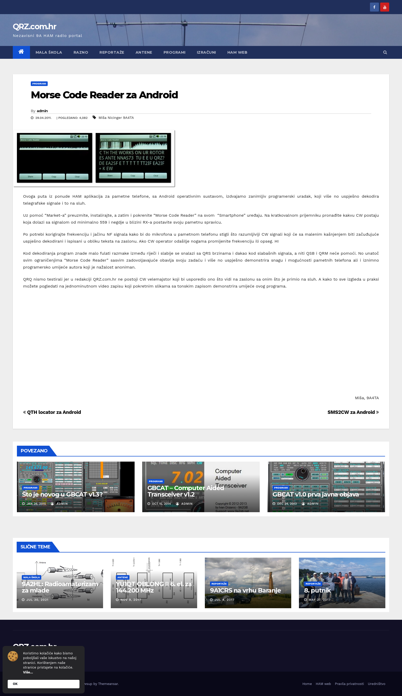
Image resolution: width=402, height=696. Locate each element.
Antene (144, 52)
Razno (81, 52)
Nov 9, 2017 (130, 600)
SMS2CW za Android (353, 412)
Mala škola (49, 52)
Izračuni (206, 52)
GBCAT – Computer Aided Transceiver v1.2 (185, 491)
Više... (28, 672)
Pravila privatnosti (349, 684)
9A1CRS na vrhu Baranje (245, 590)
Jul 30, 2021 (37, 600)
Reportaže (111, 52)
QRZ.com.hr (34, 26)
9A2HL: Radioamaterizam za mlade (60, 587)
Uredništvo (376, 684)
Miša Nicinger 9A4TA (116, 118)
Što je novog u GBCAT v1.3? (62, 494)
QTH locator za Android (52, 412)
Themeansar (108, 684)
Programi (175, 52)
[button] (385, 52)
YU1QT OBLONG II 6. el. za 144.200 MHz (154, 587)
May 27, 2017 (320, 600)
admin (42, 111)
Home (307, 684)
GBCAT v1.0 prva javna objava (316, 494)
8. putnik (317, 590)
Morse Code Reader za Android (104, 95)
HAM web (237, 52)
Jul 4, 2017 (225, 600)
